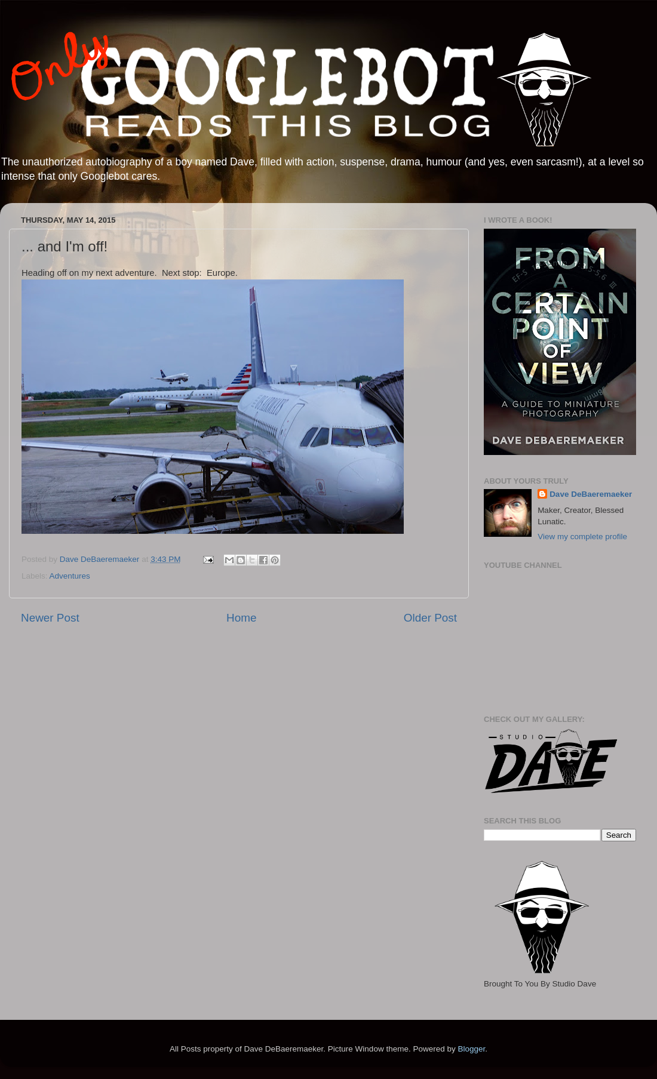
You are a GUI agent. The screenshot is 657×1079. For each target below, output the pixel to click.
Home (241, 617)
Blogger (471, 1048)
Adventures (70, 575)
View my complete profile (582, 536)
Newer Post (50, 617)
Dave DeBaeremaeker (590, 494)
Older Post (430, 617)
